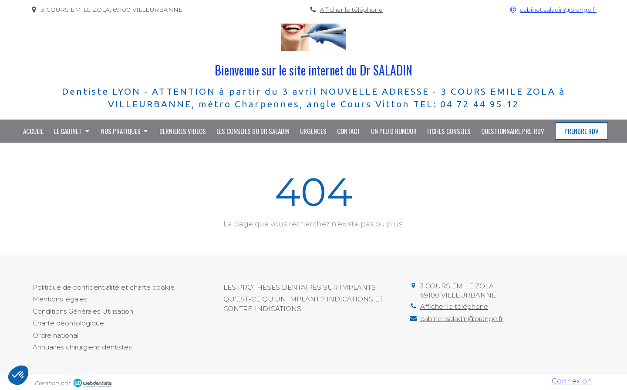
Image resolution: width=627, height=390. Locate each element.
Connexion (572, 381)
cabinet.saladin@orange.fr (461, 319)
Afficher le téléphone (351, 9)
